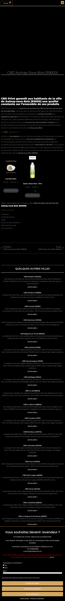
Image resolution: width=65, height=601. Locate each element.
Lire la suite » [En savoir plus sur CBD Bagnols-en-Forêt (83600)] (32, 342)
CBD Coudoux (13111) (32, 418)
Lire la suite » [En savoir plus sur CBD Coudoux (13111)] (32, 426)
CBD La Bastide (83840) (32, 503)
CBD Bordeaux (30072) (32, 432)
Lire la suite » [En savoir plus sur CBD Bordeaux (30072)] (32, 440)
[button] (62, 2)
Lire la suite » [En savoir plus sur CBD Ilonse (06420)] (32, 497)
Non (6, 568)
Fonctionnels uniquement (32, 589)
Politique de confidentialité (37, 598)
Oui (6, 565)
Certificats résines (7, 217)
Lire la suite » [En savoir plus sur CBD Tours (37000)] (32, 469)
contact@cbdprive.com (32, 551)
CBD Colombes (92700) (32, 445)
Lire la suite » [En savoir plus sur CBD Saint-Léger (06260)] (32, 483)
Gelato (3, 220)
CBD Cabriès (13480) (32, 347)
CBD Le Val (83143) (32, 391)
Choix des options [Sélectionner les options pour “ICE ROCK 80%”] (11, 190)
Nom (5, 571)
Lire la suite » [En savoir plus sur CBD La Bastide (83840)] (32, 510)
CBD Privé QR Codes (8, 225)
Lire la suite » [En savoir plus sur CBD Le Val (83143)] (32, 399)
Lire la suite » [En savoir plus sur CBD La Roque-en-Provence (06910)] (32, 524)
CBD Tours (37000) (32, 461)
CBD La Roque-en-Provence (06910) (32, 516)
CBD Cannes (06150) (33, 306)
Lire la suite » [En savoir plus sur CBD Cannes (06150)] (32, 314)
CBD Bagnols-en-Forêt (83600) (32, 334)
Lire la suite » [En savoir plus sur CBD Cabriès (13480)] (32, 355)
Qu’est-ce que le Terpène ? (11, 223)
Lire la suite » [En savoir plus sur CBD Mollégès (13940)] (32, 385)
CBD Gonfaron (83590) (32, 293)
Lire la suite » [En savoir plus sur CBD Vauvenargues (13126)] (32, 371)
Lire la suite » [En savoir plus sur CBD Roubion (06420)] (32, 287)
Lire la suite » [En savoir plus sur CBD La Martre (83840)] (32, 412)
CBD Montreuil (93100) (32, 320)
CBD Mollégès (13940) (32, 377)
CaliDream (5, 214)
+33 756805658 (32, 549)
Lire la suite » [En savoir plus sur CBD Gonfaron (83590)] (32, 301)
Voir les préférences (32, 594)
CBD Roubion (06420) (32, 277)
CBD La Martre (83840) (32, 404)
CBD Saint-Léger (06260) (32, 475)
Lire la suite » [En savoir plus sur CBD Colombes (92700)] (32, 456)
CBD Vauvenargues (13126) (32, 361)
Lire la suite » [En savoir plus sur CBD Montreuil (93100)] (32, 328)
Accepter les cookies (32, 583)
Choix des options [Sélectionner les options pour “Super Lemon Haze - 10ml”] (32, 195)
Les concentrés (6, 228)
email (52, 557)
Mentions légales (24, 598)
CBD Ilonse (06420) (32, 489)
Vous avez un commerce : (13, 563)
